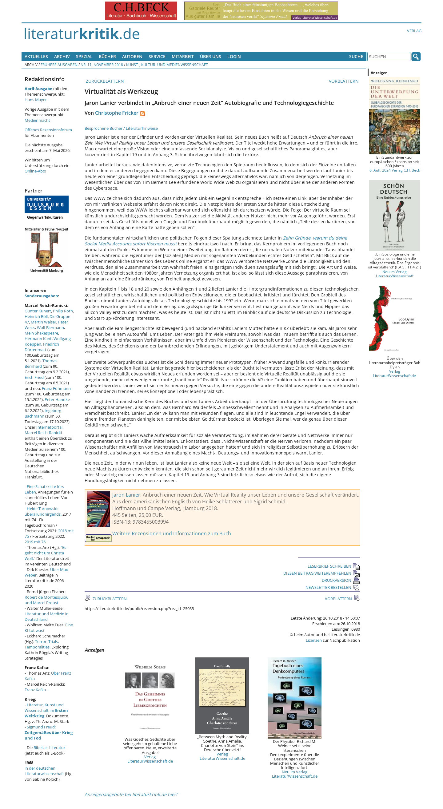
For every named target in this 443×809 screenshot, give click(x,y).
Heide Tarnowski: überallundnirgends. (43, 511)
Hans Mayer (36, 99)
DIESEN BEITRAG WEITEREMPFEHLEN (321, 573)
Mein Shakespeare (41, 333)
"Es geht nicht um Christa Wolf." (45, 553)
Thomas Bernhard (41, 363)
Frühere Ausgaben (59, 64)
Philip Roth (63, 311)
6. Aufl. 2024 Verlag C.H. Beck (394, 170)
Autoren (132, 56)
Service (157, 56)
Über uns (210, 56)
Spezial (84, 56)
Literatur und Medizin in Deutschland (47, 616)
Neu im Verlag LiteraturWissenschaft (394, 273)
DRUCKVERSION (341, 580)
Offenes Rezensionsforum (48, 130)
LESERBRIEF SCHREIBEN (334, 566)
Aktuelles (36, 56)
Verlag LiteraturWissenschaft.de (150, 759)
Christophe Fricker (116, 112)
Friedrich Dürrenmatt (42, 346)
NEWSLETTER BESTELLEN (332, 587)
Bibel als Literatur (49, 747)
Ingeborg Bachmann (43, 413)
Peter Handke (57, 399)
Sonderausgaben (41, 296)
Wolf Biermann (50, 327)
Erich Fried (34, 377)
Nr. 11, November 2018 (102, 64)
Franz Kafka (35, 689)
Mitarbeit (183, 56)
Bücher (107, 56)
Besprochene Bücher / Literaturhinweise (121, 128)
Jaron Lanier (126, 494)
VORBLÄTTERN (344, 81)
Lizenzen (314, 640)
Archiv (62, 56)
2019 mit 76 (35, 542)
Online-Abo (35, 171)
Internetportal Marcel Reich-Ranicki (43, 429)
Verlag (414, 31)
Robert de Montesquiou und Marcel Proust (47, 599)
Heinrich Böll (36, 316)
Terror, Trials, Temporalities (42, 644)
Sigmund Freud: (49, 732)
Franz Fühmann (56, 388)
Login (234, 56)
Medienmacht (37, 120)
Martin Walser (43, 322)
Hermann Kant (38, 338)
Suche (356, 56)
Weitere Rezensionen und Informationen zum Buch (171, 533)
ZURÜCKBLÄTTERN (104, 81)
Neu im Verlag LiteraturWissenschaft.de (294, 774)
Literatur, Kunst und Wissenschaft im (46, 710)
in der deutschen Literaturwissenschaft (44, 770)
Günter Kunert (38, 311)
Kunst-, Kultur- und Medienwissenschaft (167, 64)
